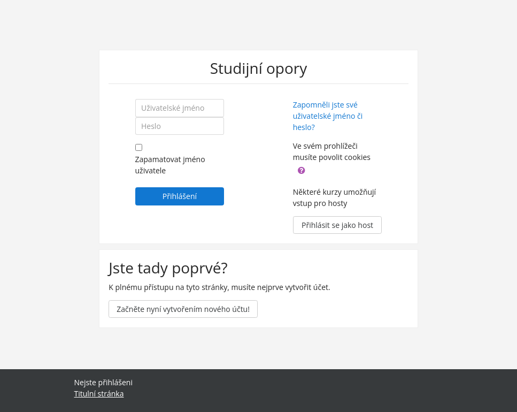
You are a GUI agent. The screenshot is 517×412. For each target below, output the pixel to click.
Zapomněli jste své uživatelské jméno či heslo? (328, 116)
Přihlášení (180, 196)
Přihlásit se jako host (337, 225)
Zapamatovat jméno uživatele (170, 165)
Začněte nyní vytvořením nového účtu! (183, 309)
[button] (301, 169)
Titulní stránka (99, 393)
